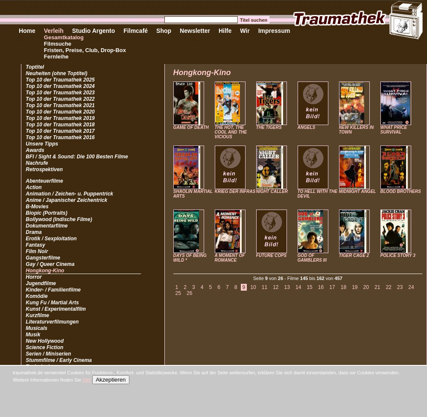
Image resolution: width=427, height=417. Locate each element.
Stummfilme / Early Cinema (59, 360)
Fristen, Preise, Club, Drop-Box (85, 50)
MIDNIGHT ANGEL (357, 191)
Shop (163, 30)
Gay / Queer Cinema (50, 264)
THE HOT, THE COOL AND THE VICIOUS (231, 132)
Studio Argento (93, 30)
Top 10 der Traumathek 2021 (60, 105)
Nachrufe (37, 163)
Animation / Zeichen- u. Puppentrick (69, 194)
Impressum (274, 30)
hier (86, 380)
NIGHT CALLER (272, 191)
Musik (33, 335)
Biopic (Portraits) (46, 213)
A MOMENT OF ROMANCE (230, 257)
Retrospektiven (44, 169)
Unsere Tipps (42, 144)
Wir (244, 30)
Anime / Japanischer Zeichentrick (66, 200)
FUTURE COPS (271, 255)
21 (377, 287)
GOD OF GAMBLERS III (312, 257)
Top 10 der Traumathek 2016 (60, 137)
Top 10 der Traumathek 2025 (60, 80)
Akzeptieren (111, 379)
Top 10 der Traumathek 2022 (60, 99)
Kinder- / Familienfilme (53, 290)
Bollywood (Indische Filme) (59, 219)
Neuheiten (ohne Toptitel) (56, 73)
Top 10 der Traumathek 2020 (60, 112)
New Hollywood (45, 341)
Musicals (36, 328)
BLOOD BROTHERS (400, 191)
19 (354, 287)
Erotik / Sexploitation (51, 239)
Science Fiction (44, 347)
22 (388, 287)
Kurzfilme (37, 315)
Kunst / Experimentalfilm (56, 309)
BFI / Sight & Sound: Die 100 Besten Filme (77, 157)
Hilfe (225, 30)
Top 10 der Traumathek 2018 (60, 125)
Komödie (36, 296)
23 (400, 287)
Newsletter (195, 30)
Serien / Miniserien (48, 354)
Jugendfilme (41, 283)
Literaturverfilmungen (52, 322)
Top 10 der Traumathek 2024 (60, 86)
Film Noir (37, 251)
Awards (35, 150)
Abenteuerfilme (44, 181)
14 (298, 287)
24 (411, 287)
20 (366, 287)
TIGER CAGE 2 (354, 255)
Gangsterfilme (43, 258)
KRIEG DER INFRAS (235, 191)
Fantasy (35, 245)
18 (343, 287)
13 (287, 287)
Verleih (54, 30)
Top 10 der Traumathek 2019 (60, 118)
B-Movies (37, 207)
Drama (33, 232)
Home (27, 30)
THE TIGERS (269, 127)
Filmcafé (135, 30)
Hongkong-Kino (45, 271)
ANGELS (307, 127)
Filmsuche (57, 44)
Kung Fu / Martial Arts (52, 303)
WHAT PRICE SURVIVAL (393, 129)
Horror (33, 277)
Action (33, 187)
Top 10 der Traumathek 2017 (60, 131)
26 (189, 293)
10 (253, 287)
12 (275, 287)
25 (178, 293)
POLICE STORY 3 (397, 255)
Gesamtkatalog (64, 37)
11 (264, 287)
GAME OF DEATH (191, 127)
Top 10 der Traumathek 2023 (60, 93)
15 (309, 287)
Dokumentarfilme (46, 226)
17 (332, 287)
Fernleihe (56, 56)
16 (321, 287)
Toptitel (35, 67)
